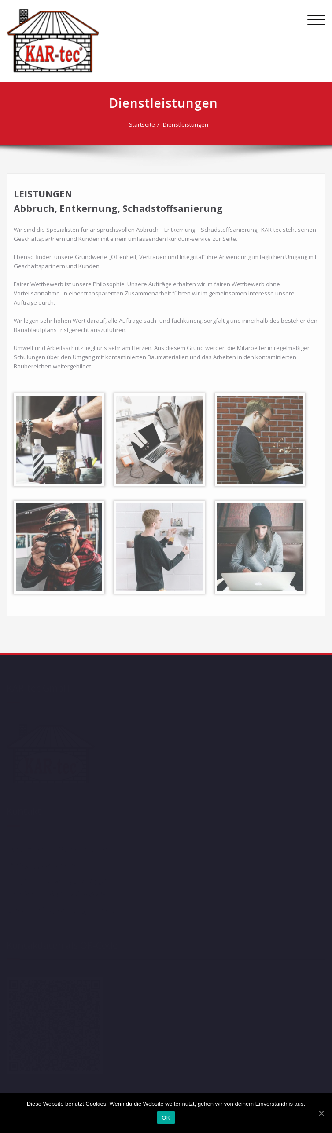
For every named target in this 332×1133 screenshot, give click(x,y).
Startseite (142, 124)
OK (166, 1118)
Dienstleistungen (185, 124)
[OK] (321, 1113)
